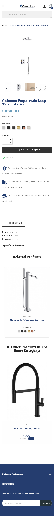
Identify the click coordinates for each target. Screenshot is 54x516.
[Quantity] (5, 141)
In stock (6, 239)
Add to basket (27, 150)
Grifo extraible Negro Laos (27, 428)
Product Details (13, 222)
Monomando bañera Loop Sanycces (27, 320)
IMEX (27, 425)
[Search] (27, 14)
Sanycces (13, 232)
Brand (5, 232)
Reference (7, 235)
